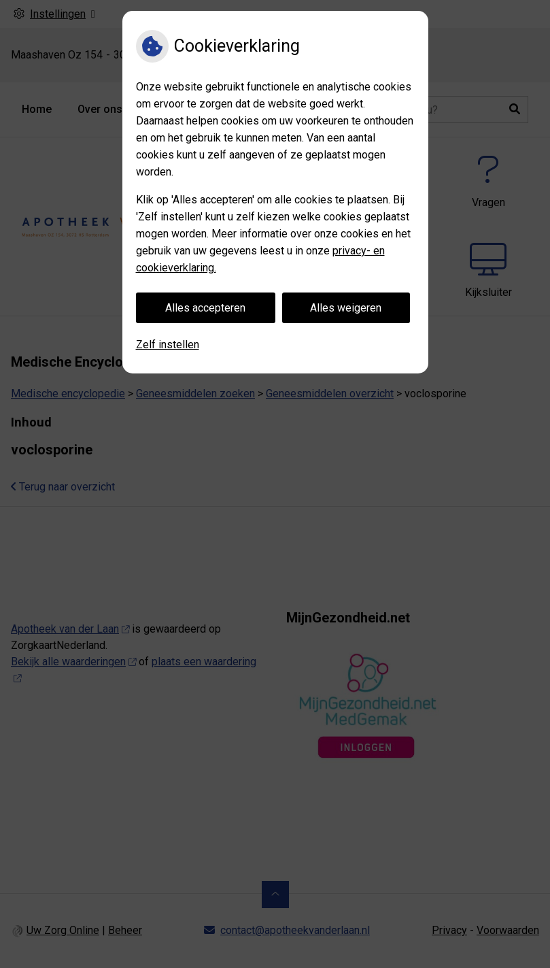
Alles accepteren (205, 307)
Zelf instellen (167, 344)
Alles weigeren (345, 307)
